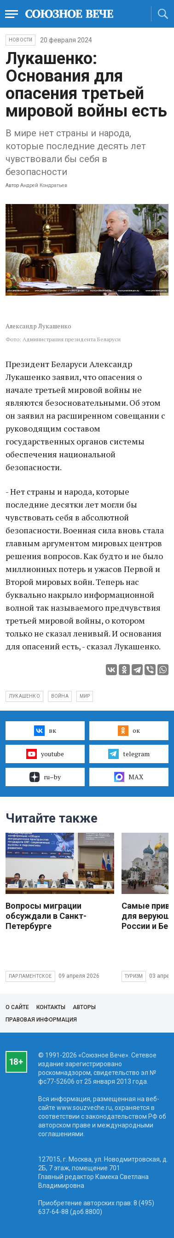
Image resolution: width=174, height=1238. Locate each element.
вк (45, 730)
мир (85, 696)
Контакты (50, 1007)
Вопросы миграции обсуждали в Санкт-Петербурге (46, 916)
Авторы (84, 1007)
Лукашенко (24, 696)
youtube (45, 754)
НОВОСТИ (20, 39)
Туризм (134, 976)
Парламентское (30, 976)
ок (128, 730)
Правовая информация (41, 1019)
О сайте (17, 1007)
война (60, 696)
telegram (128, 754)
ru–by (45, 777)
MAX (128, 777)
